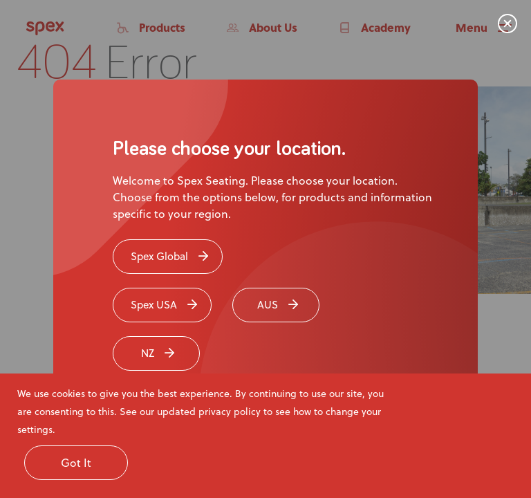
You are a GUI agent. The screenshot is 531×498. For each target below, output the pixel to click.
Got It (76, 462)
